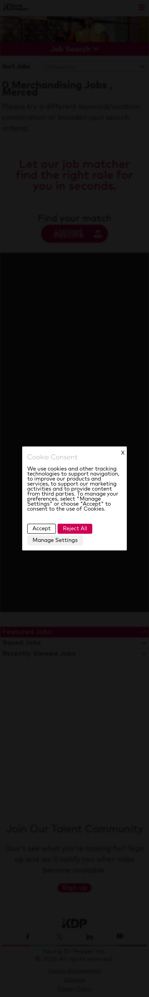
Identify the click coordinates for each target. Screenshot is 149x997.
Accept (42, 529)
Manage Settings (55, 540)
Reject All (75, 529)
